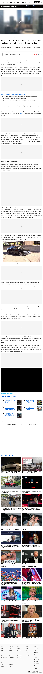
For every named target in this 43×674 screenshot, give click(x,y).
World (2, 648)
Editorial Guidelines (32, 424)
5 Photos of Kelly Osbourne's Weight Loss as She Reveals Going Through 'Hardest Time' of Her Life (32, 602)
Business (2, 653)
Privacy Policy (19, 653)
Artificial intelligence (12, 659)
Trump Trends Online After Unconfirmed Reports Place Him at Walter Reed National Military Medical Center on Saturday (31, 565)
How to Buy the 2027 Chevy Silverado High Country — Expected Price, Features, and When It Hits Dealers (31, 472)
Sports (2, 664)
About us (18, 648)
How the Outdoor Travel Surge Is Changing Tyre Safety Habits (30, 401)
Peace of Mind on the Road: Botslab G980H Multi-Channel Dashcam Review (10, 408)
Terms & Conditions (20, 652)
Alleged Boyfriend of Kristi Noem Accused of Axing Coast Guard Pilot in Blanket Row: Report (10, 602)
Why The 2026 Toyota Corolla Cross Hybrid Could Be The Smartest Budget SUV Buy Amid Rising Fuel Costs (10, 491)
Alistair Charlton (9, 52)
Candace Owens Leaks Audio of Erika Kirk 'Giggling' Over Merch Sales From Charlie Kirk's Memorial (10, 620)
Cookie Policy (19, 655)
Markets (2, 652)
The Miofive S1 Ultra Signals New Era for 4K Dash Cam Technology (9, 414)
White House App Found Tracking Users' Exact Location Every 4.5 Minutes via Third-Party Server (10, 546)
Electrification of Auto (12, 653)
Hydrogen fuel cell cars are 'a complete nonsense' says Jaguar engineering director (19, 100)
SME (1, 655)
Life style (2, 662)
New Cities (11, 664)
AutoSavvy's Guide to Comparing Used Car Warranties (30, 408)
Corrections (19, 657)
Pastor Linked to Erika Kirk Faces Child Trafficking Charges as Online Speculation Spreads (31, 509)
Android (21, 113)
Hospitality (10, 650)
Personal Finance (3, 657)
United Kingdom (28, 653)
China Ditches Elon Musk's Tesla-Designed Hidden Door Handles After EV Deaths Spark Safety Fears (31, 491)
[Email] (39, 54)
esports (10, 662)
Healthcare (11, 652)
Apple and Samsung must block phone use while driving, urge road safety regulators (19, 96)
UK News (2, 650)
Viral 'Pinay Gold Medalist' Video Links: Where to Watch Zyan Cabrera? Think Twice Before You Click (32, 528)
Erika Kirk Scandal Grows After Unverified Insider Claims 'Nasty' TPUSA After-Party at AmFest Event (31, 583)
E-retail (10, 648)
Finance (10, 655)
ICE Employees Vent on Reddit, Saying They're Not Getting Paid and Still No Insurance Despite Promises (11, 509)
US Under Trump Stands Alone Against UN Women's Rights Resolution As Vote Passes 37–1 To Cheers (10, 583)
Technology (3, 659)
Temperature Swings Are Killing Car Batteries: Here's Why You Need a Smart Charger (10, 402)
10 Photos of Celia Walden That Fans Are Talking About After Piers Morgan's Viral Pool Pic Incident (10, 565)
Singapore (27, 652)
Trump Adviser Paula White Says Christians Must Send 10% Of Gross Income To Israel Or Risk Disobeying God (32, 620)
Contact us (19, 650)
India (26, 650)
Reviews (2, 666)
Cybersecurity (11, 657)
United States (28, 655)
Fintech (10, 666)
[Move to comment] (41, 54)
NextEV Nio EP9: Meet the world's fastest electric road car (14, 98)
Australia (27, 648)
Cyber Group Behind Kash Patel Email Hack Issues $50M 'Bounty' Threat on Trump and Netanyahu (31, 639)
